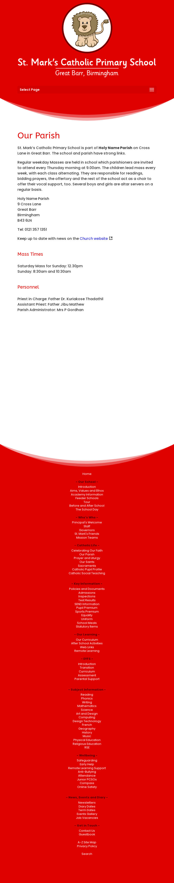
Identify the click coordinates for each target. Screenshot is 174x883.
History (87, 732)
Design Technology (87, 721)
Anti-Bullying (87, 772)
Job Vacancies (87, 818)
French (87, 725)
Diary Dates (87, 806)
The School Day (87, 509)
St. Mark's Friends (87, 534)
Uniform (87, 619)
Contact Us (87, 831)
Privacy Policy (87, 846)
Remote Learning (86, 651)
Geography (86, 729)
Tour (87, 502)
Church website (94, 238)
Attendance (87, 776)
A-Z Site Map (87, 842)
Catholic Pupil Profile (87, 569)
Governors (87, 530)
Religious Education (87, 744)
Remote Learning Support (87, 768)
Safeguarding (87, 760)
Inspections (86, 596)
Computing (87, 717)
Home (87, 474)
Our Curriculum (87, 640)
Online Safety (87, 787)
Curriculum (87, 671)
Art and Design (87, 714)
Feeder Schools (87, 498)
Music (87, 736)
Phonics (87, 698)
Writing (87, 702)
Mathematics (87, 706)
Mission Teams (87, 538)
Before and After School (86, 506)
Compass (87, 783)
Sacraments (87, 566)
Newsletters (87, 803)
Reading (87, 695)
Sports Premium (87, 611)
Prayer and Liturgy (87, 558)
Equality (86, 615)
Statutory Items (87, 626)
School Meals (87, 623)
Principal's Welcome (87, 522)
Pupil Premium (86, 608)
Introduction (87, 487)
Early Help (87, 764)
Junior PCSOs (87, 779)
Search (87, 854)
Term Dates (86, 810)
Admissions (86, 593)
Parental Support (87, 679)
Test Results (87, 600)
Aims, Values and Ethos (87, 491)
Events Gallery (87, 814)
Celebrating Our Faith (87, 550)
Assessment (87, 675)
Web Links (87, 647)
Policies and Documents (87, 589)
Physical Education (87, 740)
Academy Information (87, 494)
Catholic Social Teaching (87, 573)
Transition (87, 668)
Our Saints (87, 562)
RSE (87, 747)
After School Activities (87, 643)
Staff (87, 526)
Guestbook (87, 834)
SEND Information (87, 604)
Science (87, 710)
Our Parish (86, 554)
